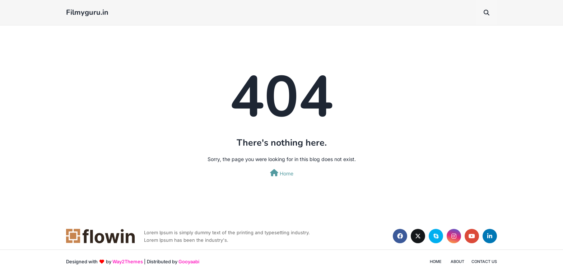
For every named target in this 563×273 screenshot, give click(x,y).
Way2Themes (127, 261)
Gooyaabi (188, 261)
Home (281, 172)
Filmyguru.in (87, 12)
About (457, 261)
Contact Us (484, 261)
